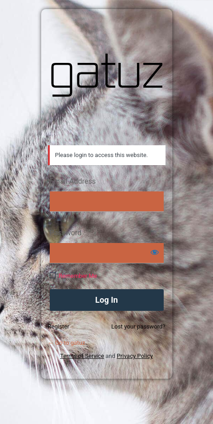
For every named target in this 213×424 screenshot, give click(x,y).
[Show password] (155, 252)
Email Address (73, 181)
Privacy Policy (135, 356)
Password (66, 233)
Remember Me (78, 275)
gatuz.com (107, 75)
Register (59, 326)
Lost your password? (138, 326)
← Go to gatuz (66, 342)
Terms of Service (82, 356)
